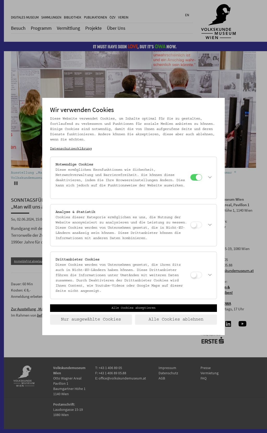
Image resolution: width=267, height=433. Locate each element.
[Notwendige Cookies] (196, 177)
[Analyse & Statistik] (196, 225)
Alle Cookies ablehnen (176, 319)
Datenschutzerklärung (71, 148)
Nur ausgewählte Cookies (91, 319)
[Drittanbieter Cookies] (196, 275)
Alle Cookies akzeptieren (133, 308)
